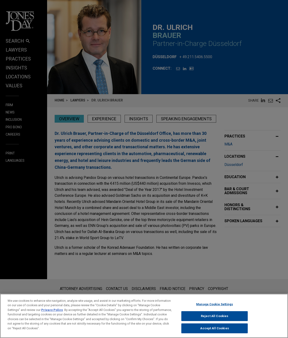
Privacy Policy (52, 313)
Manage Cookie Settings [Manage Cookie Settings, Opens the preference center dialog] (214, 308)
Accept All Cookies (214, 332)
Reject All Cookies (214, 320)
